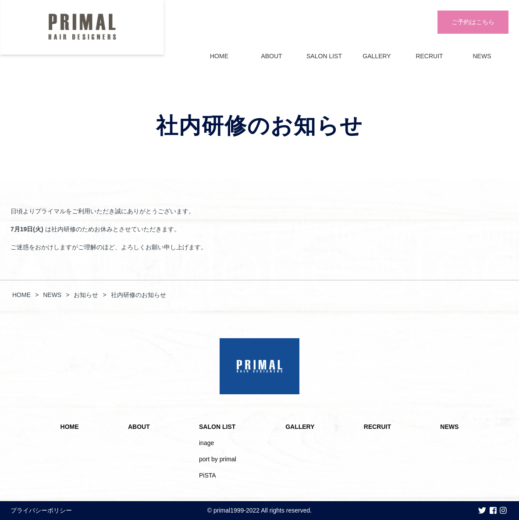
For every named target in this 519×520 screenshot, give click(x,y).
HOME (219, 56)
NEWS (482, 56)
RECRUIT (429, 56)
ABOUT (271, 56)
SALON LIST (324, 56)
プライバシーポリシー (41, 510)
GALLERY (377, 56)
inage (206, 442)
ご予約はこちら (472, 21)
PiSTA (207, 475)
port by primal (217, 459)
